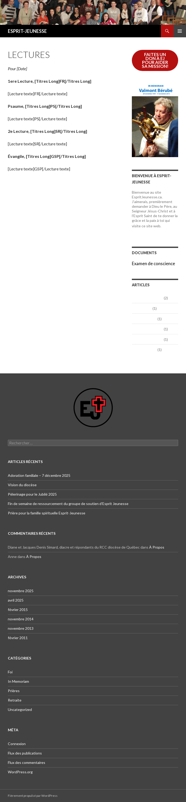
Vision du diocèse (22, 485)
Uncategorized (20, 709)
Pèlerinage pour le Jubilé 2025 (32, 494)
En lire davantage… (153, 228)
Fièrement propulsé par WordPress (33, 796)
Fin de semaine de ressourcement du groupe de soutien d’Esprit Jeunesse (68, 503)
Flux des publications (25, 753)
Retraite (14, 700)
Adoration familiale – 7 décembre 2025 (39, 475)
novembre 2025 (147, 297)
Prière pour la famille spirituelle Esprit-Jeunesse (46, 513)
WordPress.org (20, 772)
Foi (10, 672)
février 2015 (144, 318)
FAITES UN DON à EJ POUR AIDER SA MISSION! (155, 60)
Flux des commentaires (26, 762)
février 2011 (144, 349)
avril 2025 (142, 308)
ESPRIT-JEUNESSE (27, 31)
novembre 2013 (147, 339)
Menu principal (179, 31)
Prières (14, 690)
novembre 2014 (147, 328)
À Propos (156, 547)
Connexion (17, 743)
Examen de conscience (153, 263)
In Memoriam (18, 681)
